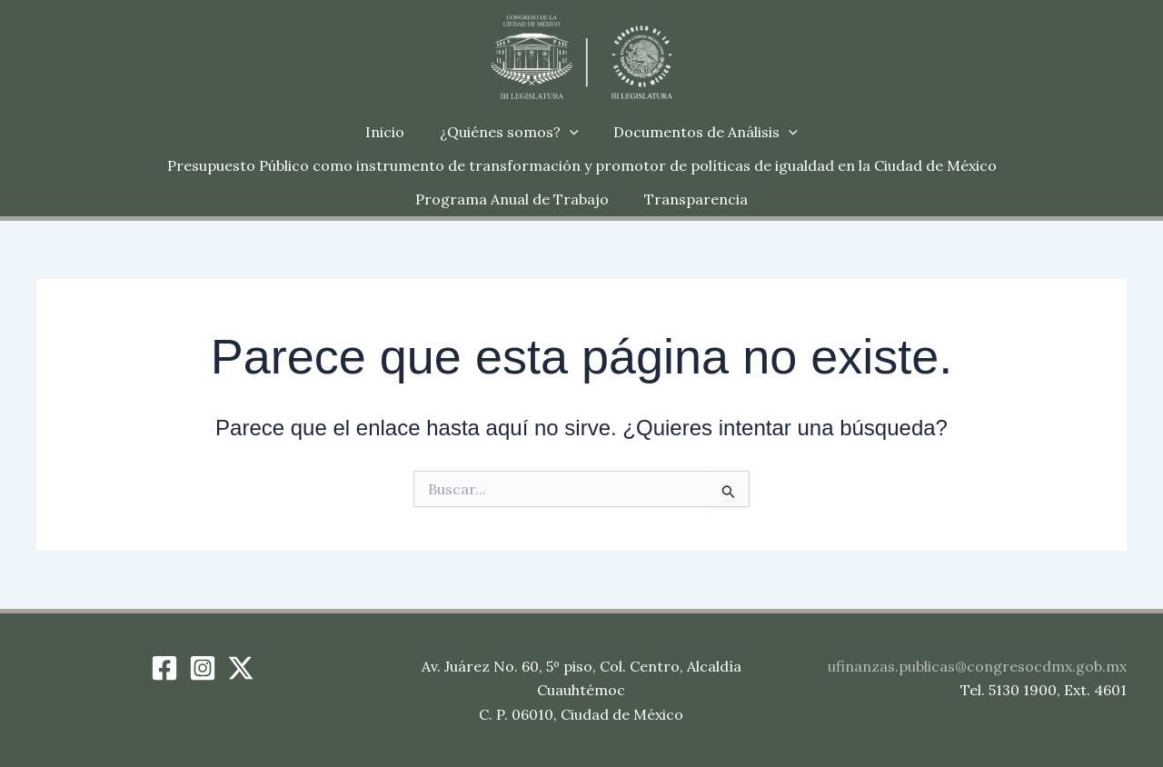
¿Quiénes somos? (509, 132)
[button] (570, 132)
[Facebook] (164, 668)
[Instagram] (202, 668)
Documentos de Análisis (700, 132)
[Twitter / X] (240, 668)
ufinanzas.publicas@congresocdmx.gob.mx (977, 666)
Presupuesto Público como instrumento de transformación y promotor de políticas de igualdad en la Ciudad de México (470, 165)
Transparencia (581, 199)
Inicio (391, 132)
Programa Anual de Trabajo (1011, 165)
